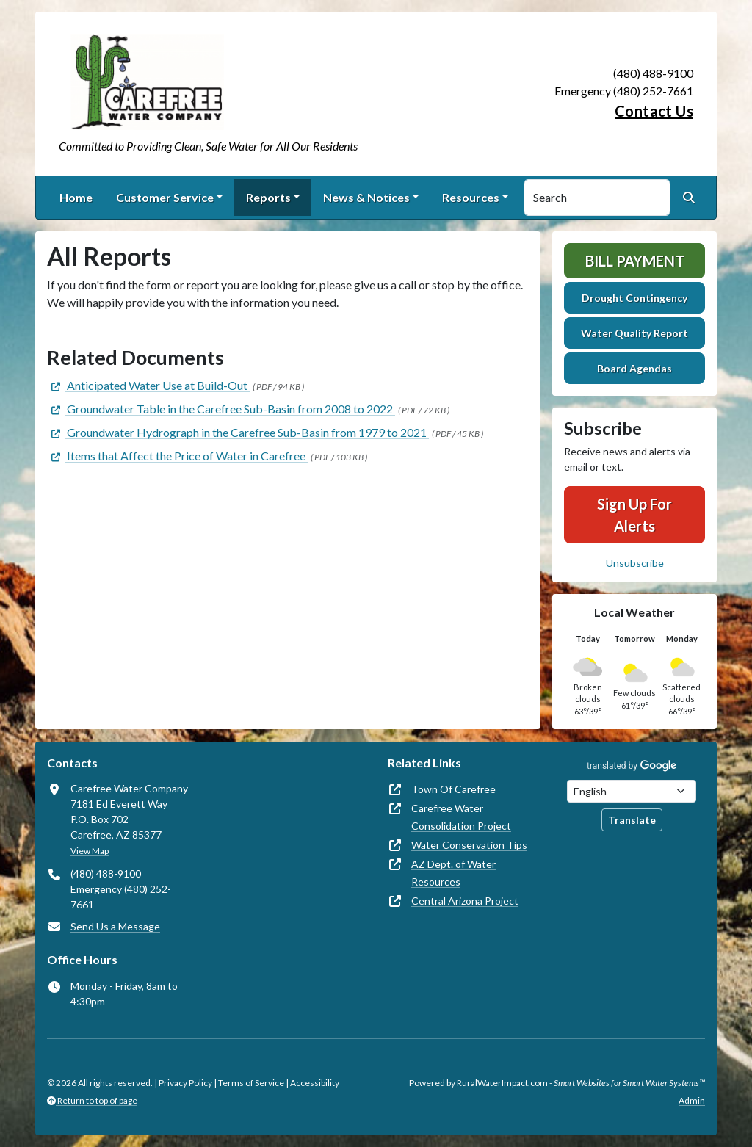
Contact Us (654, 111)
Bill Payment (634, 260)
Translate (632, 820)
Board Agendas (634, 368)
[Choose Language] (631, 791)
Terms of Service (251, 1082)
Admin (692, 1100)
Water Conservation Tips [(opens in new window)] (469, 845)
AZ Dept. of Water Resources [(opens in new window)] (453, 873)
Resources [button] (470, 197)
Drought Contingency (634, 298)
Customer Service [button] (165, 197)
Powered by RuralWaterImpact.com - (557, 1082)
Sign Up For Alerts (634, 515)
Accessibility (314, 1082)
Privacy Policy (185, 1082)
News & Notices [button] (366, 197)
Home (76, 197)
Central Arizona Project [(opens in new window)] (464, 900)
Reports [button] (268, 197)
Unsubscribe (635, 563)
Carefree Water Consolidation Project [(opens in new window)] (461, 817)
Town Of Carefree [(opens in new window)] (453, 789)
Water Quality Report (634, 333)
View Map (89, 850)
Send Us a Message (115, 926)
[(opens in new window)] (148, 385)
